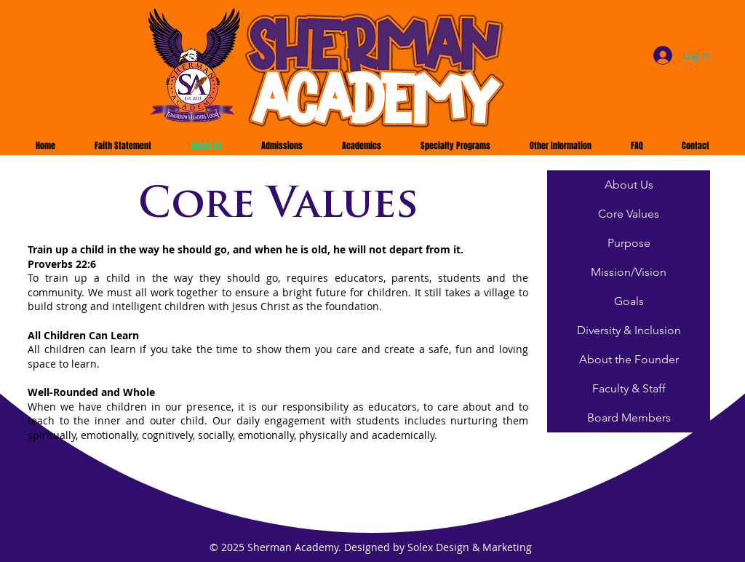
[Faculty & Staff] (628, 388)
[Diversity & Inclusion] (628, 330)
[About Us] (628, 184)
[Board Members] (628, 417)
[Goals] (628, 301)
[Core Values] (628, 214)
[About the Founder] (628, 359)
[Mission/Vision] (628, 272)
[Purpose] (628, 243)
